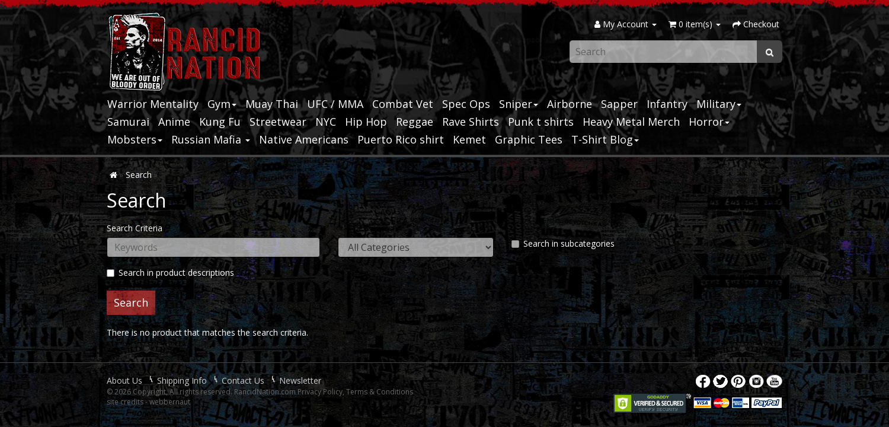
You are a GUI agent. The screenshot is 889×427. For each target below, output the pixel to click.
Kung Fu (220, 122)
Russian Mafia (210, 139)
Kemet (469, 139)
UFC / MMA (335, 104)
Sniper (518, 104)
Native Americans (303, 139)
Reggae (414, 122)
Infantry (667, 104)
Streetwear (278, 122)
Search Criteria (134, 228)
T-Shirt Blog (605, 139)
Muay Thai (271, 104)
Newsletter (300, 380)
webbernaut (169, 402)
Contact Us (243, 380)
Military (718, 104)
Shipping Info (182, 380)
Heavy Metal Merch (631, 122)
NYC (325, 122)
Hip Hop (366, 122)
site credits (125, 402)
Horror (709, 122)
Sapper (619, 104)
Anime (174, 122)
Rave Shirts (470, 122)
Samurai (128, 122)
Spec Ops (466, 104)
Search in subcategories (563, 243)
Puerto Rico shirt (400, 139)
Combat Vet (402, 104)
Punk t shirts (541, 122)
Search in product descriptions (170, 272)
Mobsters (134, 139)
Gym (221, 104)
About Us (124, 380)
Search (139, 174)
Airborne (569, 104)
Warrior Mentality (153, 104)
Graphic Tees (528, 139)
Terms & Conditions (379, 392)
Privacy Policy (320, 392)
